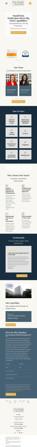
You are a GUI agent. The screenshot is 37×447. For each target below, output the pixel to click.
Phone (7, 367)
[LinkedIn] (21, 432)
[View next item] (23, 60)
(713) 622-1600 (18, 428)
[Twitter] (17, 432)
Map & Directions (18, 419)
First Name (8, 363)
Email (20, 367)
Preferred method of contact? (11, 374)
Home (7, 401)
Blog (20, 401)
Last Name (21, 363)
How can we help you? (10, 378)
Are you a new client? (10, 371)
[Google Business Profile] (19, 432)
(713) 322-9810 (18, 424)
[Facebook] (15, 432)
